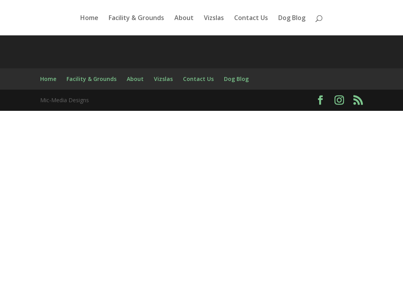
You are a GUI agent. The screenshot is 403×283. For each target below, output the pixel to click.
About (184, 18)
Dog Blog (291, 18)
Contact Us (251, 18)
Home (89, 18)
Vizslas (214, 18)
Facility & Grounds (136, 18)
